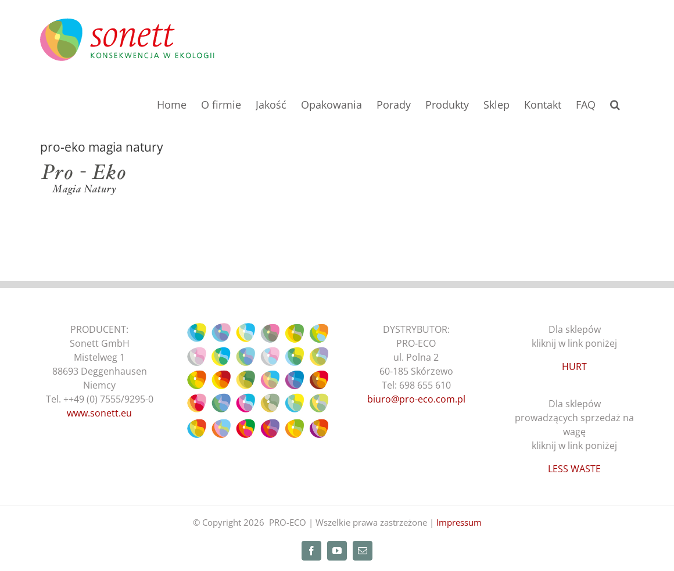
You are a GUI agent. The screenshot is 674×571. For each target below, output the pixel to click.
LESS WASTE (574, 468)
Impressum (459, 522)
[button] (615, 103)
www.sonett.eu (99, 413)
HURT (574, 366)
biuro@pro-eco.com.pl (416, 399)
